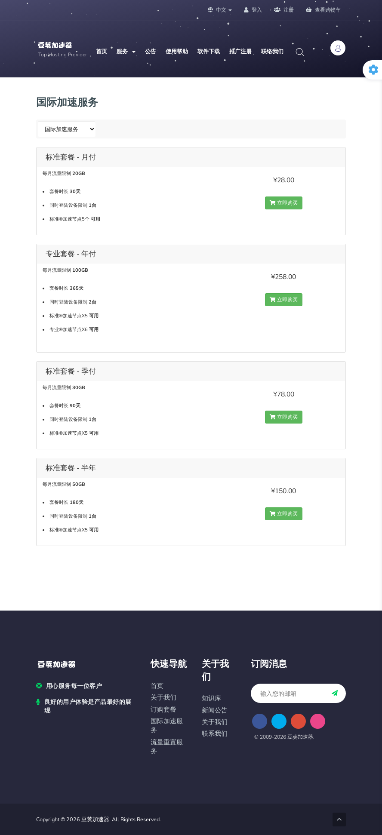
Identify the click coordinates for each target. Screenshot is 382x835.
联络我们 (272, 51)
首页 (101, 51)
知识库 (211, 698)
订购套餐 (163, 709)
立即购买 (284, 203)
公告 (150, 51)
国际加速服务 (167, 726)
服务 (126, 51)
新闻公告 (215, 710)
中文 (220, 9)
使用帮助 (177, 51)
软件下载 (208, 51)
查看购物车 (323, 9)
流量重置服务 (167, 747)
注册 (284, 9)
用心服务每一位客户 (69, 686)
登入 (253, 9)
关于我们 (163, 697)
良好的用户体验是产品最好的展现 (84, 706)
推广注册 (240, 51)
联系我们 (215, 733)
